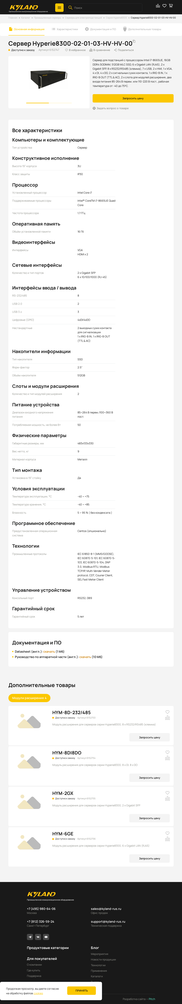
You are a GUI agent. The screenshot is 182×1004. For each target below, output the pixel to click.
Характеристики (67, 29)
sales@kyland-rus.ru (106, 909)
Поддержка (34, 976)
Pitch (151, 999)
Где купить (33, 970)
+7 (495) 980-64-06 (41, 909)
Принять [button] (81, 990)
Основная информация (29, 29)
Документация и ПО (103, 29)
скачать (49, 651)
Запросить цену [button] (133, 98)
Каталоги (97, 976)
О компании (34, 964)
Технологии (98, 965)
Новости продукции (103, 959)
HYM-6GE (62, 833)
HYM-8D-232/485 (71, 712)
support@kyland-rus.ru (108, 921)
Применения (99, 970)
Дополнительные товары (144, 29)
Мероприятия (99, 954)
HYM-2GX (62, 793)
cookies (38, 993)
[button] (59, 7)
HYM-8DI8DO (66, 752)
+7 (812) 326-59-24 (40, 921)
